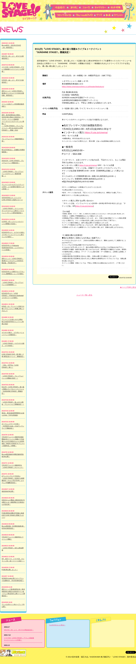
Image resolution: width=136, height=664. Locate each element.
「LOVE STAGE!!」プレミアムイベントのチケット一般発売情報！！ (13, 174)
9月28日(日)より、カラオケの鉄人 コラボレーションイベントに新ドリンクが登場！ (13, 235)
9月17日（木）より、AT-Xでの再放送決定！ (19, 630)
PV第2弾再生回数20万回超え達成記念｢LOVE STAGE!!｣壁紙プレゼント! (13, 515)
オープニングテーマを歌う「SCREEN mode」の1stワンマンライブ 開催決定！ (13, 426)
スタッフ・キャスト (65, 14)
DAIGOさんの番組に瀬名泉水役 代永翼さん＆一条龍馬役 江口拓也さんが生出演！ (13, 502)
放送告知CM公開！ (8, 491)
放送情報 (116, 7)
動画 (109, 14)
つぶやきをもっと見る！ (57, 625)
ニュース (88, 7)
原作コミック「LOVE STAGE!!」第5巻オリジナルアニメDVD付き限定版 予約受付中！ (13, 261)
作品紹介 (62, 7)
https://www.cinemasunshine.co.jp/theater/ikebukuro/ (83, 87)
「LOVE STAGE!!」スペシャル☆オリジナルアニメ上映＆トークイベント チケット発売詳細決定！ (13, 211)
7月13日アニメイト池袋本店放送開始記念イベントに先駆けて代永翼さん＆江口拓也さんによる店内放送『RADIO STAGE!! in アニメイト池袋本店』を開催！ (13, 441)
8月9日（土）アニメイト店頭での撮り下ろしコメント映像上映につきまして (13, 309)
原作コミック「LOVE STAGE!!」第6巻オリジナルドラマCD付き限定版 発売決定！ (13, 93)
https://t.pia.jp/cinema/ (96, 132)
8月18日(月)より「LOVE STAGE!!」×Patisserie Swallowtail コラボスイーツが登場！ (13, 295)
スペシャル (120, 14)
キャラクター (102, 7)
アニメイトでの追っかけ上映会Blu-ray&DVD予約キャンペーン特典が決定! (13, 322)
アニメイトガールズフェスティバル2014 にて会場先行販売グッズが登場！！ (13, 187)
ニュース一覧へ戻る (84, 295)
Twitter (56, 620)
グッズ (100, 14)
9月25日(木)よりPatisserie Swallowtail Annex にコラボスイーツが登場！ (13, 248)
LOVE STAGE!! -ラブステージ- (21, 11)
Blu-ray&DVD (85, 14)
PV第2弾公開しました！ (10, 569)
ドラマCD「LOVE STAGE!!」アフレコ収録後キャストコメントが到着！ (13, 69)
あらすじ (75, 7)
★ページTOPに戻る (128, 287)
